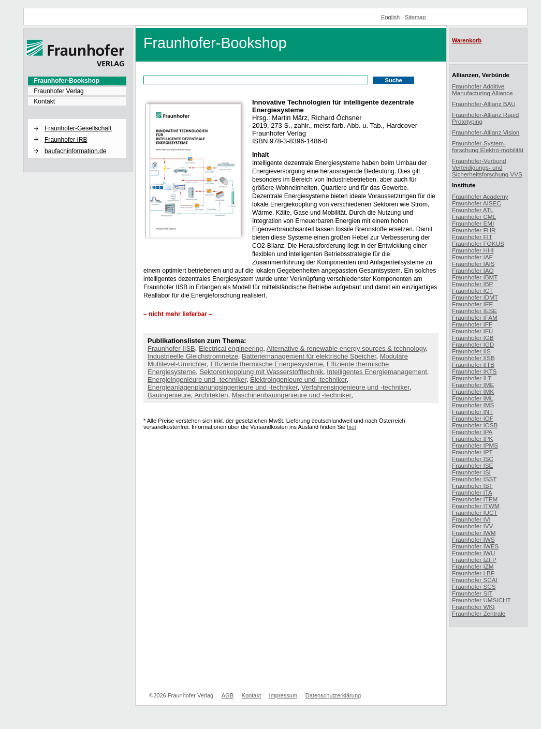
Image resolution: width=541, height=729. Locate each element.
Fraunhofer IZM (473, 566)
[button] (77, 119)
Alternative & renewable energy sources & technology (346, 348)
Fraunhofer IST (472, 485)
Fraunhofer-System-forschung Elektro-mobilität (487, 146)
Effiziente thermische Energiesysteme (266, 364)
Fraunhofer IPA (472, 431)
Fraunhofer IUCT (475, 512)
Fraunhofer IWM (473, 532)
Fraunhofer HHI (473, 250)
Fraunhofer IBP (472, 283)
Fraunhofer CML (474, 216)
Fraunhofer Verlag (59, 91)
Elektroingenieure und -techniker (298, 379)
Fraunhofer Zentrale (478, 613)
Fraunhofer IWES (475, 546)
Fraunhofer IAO (473, 270)
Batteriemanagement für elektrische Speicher (309, 356)
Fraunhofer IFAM (475, 317)
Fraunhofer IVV (472, 526)
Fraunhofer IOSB (475, 425)
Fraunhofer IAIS (473, 263)
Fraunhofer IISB (171, 348)
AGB (227, 695)
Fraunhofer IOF (472, 418)
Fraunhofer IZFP (474, 559)
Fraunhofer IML (472, 398)
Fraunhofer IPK (472, 438)
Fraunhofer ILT (471, 378)
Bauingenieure (169, 395)
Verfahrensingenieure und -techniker (355, 387)
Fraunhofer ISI (471, 472)
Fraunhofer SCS (473, 586)
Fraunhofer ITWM (476, 505)
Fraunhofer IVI (471, 519)
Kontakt (44, 101)
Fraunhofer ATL (472, 209)
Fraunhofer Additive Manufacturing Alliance (482, 89)
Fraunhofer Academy (480, 196)
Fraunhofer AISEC (476, 203)
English (390, 17)
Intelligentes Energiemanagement (377, 372)
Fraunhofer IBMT (475, 277)
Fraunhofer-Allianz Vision (485, 132)
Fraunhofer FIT (472, 236)
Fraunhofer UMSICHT (481, 600)
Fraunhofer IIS (471, 351)
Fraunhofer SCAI (475, 579)
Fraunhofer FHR (473, 230)
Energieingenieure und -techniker (197, 379)
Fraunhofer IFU (472, 331)
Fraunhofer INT (472, 411)
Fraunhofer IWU (473, 552)
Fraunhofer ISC (472, 458)
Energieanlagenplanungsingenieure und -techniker (223, 387)
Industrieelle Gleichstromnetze (193, 356)
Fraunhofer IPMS (475, 445)
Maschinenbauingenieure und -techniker (292, 395)
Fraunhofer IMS (473, 404)
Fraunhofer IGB (473, 337)
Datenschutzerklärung (333, 695)
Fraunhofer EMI (473, 223)
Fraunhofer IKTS (474, 371)
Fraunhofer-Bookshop (66, 80)
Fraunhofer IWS (473, 539)
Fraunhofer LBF (473, 573)
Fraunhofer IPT (472, 452)
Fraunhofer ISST (474, 478)
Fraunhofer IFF (472, 324)
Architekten (211, 395)
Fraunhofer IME (473, 384)
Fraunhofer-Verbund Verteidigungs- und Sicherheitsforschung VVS (487, 167)
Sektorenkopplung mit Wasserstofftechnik (261, 372)
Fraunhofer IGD (473, 344)
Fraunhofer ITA (472, 492)
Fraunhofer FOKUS (478, 243)
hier (351, 427)
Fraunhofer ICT (472, 290)
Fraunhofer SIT (472, 593)
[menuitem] (77, 81)
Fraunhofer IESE (474, 310)
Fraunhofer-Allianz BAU (484, 103)
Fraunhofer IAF (472, 257)
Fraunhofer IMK (473, 391)
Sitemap (415, 17)
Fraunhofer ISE (472, 465)
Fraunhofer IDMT (475, 297)
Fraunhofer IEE (472, 304)
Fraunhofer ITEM (475, 499)
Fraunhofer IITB (473, 364)
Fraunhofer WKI (473, 606)
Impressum (283, 695)
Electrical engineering (231, 348)
